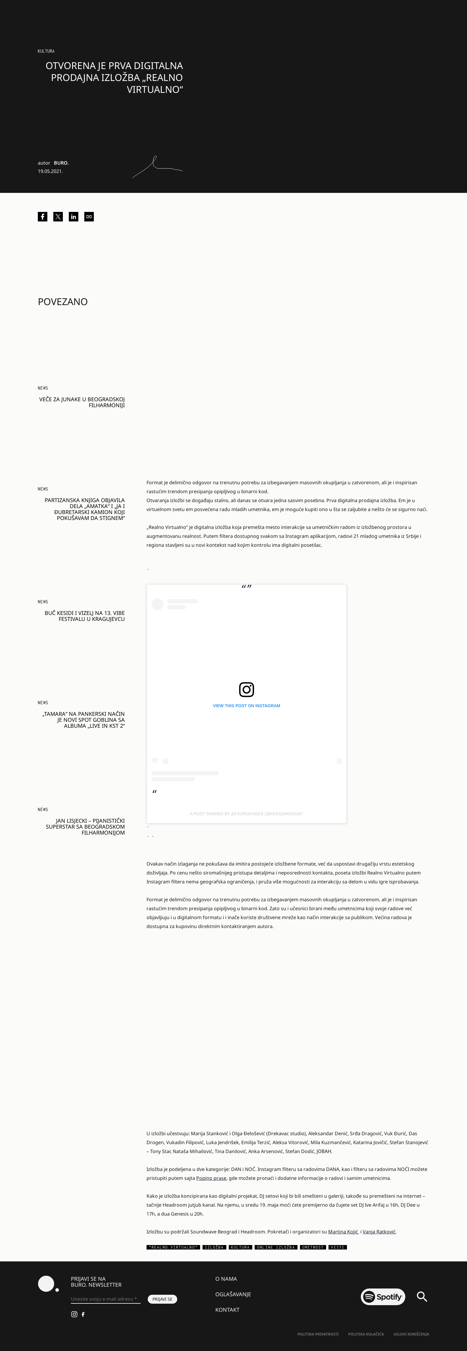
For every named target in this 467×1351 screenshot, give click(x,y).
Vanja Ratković (379, 1231)
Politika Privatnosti (318, 1334)
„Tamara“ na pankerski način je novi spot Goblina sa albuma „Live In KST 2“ (83, 719)
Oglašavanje (233, 1294)
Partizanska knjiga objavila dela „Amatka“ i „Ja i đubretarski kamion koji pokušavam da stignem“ (85, 508)
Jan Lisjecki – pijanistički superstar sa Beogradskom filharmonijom (85, 826)
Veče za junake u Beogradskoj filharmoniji (82, 402)
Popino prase (211, 1178)
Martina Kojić (343, 1231)
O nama (226, 1278)
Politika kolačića (366, 1334)
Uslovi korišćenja (411, 1334)
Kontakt (227, 1309)
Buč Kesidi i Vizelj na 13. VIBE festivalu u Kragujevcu (85, 615)
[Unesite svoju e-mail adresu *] (106, 1299)
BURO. (61, 163)
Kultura (46, 51)
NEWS (43, 388)
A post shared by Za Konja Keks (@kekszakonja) (246, 813)
